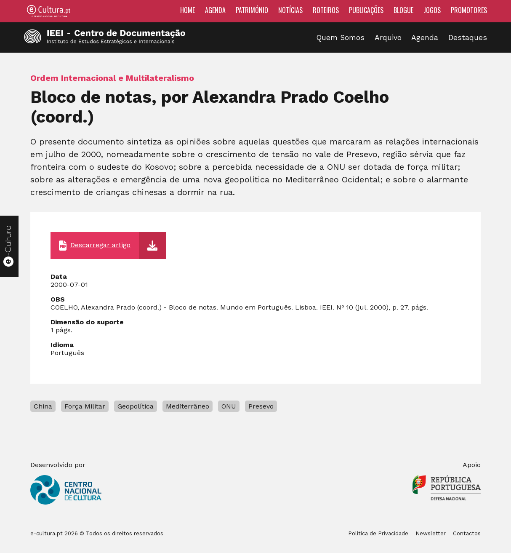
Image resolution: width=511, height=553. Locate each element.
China (43, 406)
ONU (228, 406)
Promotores (469, 10)
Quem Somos (341, 37)
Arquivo (388, 37)
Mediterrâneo (187, 406)
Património (252, 10)
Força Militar (84, 406)
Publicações (366, 10)
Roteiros (326, 10)
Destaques (467, 37)
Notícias (290, 10)
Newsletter (430, 533)
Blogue (403, 10)
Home (187, 10)
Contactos (467, 533)
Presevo (261, 406)
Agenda (215, 10)
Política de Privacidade (378, 533)
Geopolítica (135, 406)
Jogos (432, 10)
